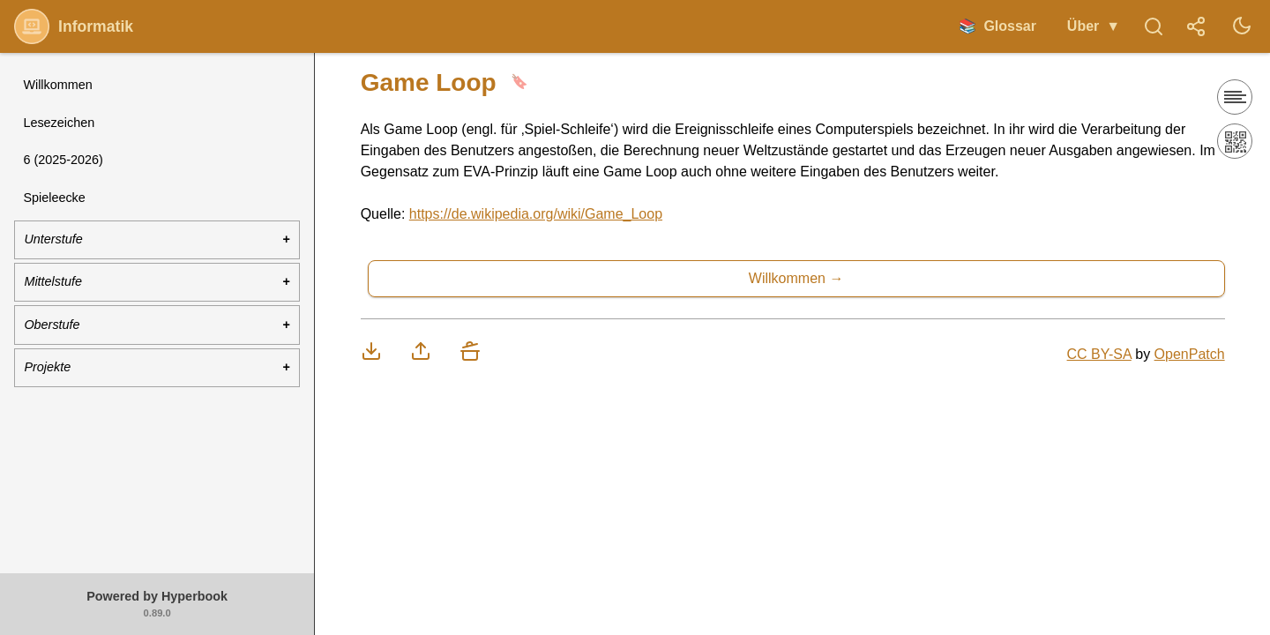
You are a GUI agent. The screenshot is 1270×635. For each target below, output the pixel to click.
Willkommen (57, 85)
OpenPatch (1189, 354)
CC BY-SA (1099, 354)
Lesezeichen (58, 123)
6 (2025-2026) (62, 160)
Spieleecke (54, 197)
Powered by (157, 605)
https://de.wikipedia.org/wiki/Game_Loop (535, 213)
